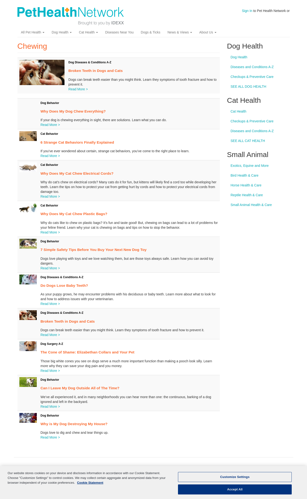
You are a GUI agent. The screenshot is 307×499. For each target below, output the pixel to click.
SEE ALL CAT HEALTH (248, 141)
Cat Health (88, 32)
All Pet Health (33, 32)
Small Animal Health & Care (251, 205)
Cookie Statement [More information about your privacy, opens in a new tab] (90, 485)
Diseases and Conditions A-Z (252, 67)
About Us (207, 32)
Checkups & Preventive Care (252, 77)
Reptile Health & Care (247, 195)
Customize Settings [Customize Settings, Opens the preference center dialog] (235, 479)
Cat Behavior (49, 134)
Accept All (234, 492)
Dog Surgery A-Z (52, 344)
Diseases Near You (119, 32)
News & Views (179, 32)
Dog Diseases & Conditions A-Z (89, 62)
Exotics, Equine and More (250, 166)
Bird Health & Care (245, 175)
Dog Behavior (50, 103)
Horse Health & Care (246, 185)
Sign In (247, 11)
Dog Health (62, 32)
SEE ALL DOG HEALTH (248, 86)
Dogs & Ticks (150, 32)
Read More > (78, 89)
